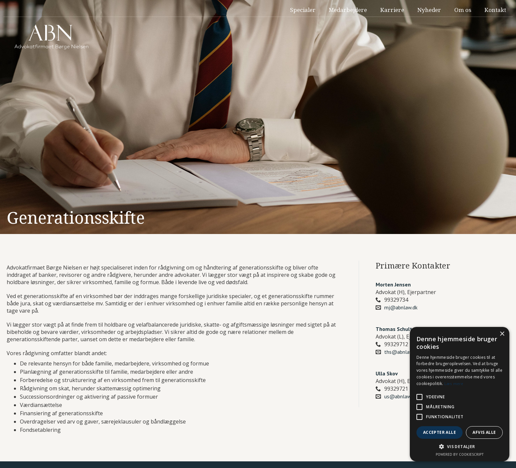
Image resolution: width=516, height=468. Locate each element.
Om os (462, 10)
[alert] (459, 394)
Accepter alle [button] (439, 432)
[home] (51, 37)
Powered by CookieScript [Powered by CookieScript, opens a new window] (460, 454)
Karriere (392, 10)
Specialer (303, 10)
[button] (459, 446)
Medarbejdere (348, 10)
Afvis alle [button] (484, 432)
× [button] (501, 334)
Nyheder (429, 10)
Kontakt (495, 10)
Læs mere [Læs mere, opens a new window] (453, 383)
